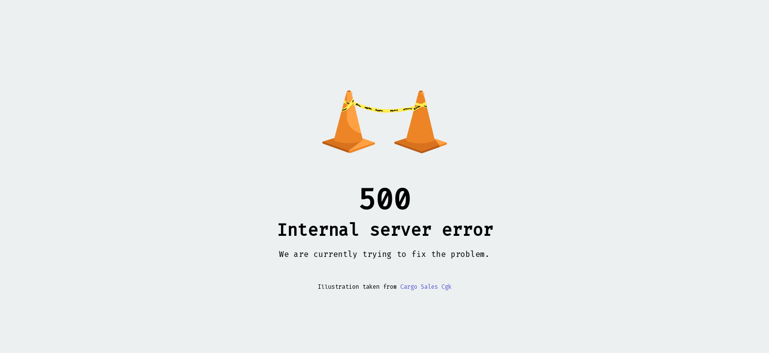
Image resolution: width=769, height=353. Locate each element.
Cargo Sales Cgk (426, 287)
